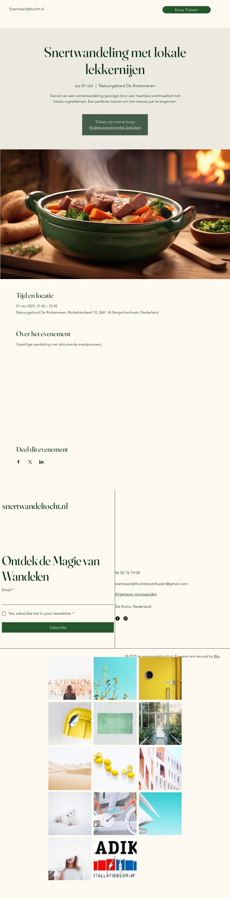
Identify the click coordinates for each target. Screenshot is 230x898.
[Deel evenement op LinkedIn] (41, 462)
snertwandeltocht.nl (35, 506)
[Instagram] (125, 618)
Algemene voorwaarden (136, 594)
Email (8, 590)
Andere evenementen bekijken (115, 127)
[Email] (56, 600)
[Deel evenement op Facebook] (18, 462)
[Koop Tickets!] (186, 9)
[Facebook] (117, 618)
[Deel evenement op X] (30, 462)
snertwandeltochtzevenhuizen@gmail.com (151, 583)
